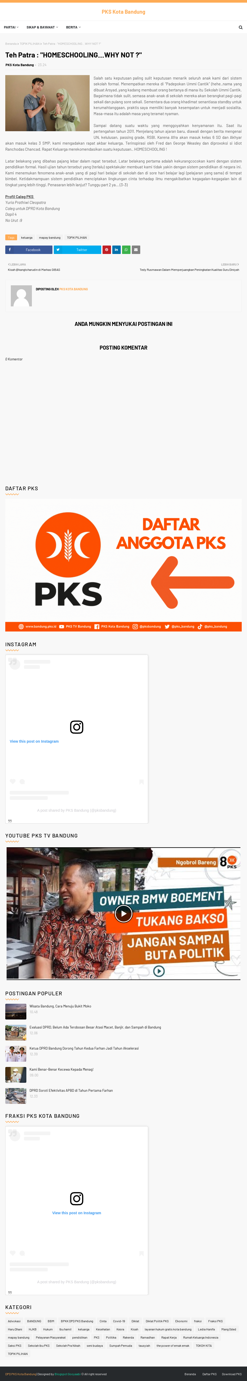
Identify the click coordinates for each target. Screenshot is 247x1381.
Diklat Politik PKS (157, 1321)
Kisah (134, 1329)
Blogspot (61, 1374)
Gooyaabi (74, 1374)
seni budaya (95, 1345)
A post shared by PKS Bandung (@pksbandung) (76, 810)
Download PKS (232, 1374)
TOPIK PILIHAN (30, 43)
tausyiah (144, 1345)
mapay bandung (49, 237)
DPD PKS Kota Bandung (20, 1374)
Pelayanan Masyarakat (51, 1337)
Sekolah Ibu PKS (39, 1345)
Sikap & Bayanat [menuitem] (41, 27)
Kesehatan (103, 1329)
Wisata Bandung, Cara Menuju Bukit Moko (60, 1006)
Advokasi (14, 1321)
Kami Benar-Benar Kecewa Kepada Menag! (62, 1069)
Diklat (135, 1321)
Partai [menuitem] (9, 27)
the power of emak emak (173, 1345)
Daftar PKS (209, 1374)
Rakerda (128, 1337)
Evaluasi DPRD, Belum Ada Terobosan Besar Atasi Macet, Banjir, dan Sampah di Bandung (95, 1027)
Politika (111, 1337)
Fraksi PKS (215, 1321)
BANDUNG (34, 1321)
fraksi (198, 1321)
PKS (96, 1337)
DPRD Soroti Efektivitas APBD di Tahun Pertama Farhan (71, 1090)
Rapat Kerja (169, 1337)
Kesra (120, 1329)
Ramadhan (148, 1337)
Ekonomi (181, 1321)
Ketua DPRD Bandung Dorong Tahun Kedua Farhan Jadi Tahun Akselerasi (84, 1048)
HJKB (33, 1329)
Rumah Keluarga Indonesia (200, 1337)
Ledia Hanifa (206, 1329)
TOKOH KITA (204, 1345)
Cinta (103, 1321)
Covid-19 (119, 1321)
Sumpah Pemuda (120, 1345)
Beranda (11, 43)
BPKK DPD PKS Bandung (77, 1321)
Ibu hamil (65, 1329)
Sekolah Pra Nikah (68, 1345)
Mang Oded (228, 1329)
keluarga (26, 237)
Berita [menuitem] (72, 27)
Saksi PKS (14, 1345)
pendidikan (79, 1337)
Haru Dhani (15, 1329)
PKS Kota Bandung (123, 11)
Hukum (48, 1329)
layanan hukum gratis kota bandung (168, 1329)
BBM (51, 1321)
